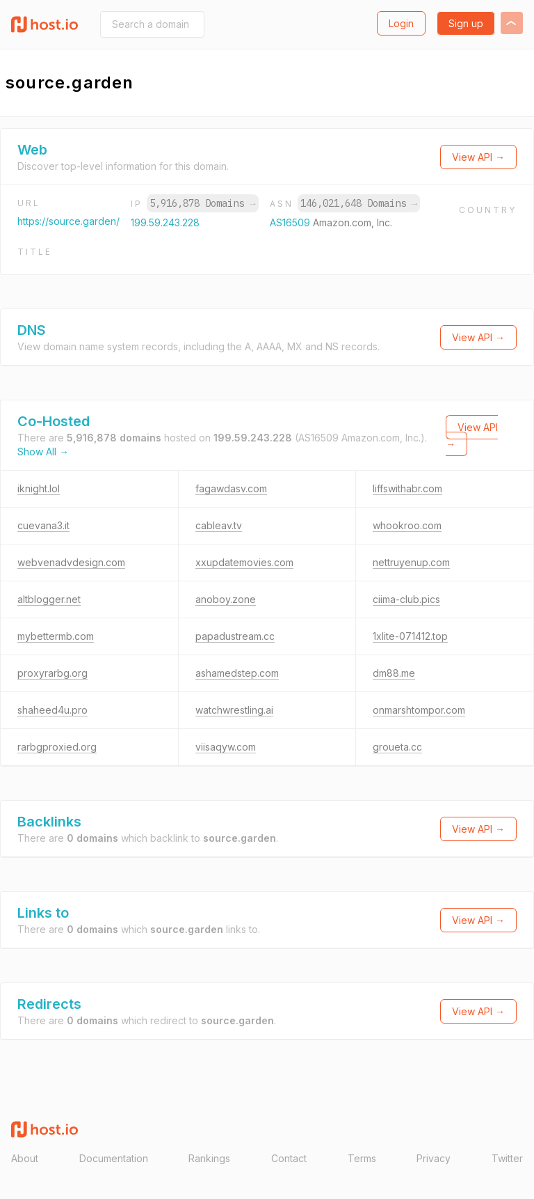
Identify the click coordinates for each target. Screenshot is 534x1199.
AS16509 (291, 222)
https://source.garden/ (68, 221)
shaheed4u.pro (52, 710)
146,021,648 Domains (358, 203)
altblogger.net (49, 599)
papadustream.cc (235, 636)
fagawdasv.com (231, 488)
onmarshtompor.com (419, 710)
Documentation (113, 1158)
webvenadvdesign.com (71, 562)
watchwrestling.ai (234, 710)
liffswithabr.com (407, 488)
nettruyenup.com (411, 562)
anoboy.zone (225, 599)
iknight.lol (38, 488)
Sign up (465, 23)
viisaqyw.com (225, 747)
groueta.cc (397, 747)
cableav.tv (218, 525)
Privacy (433, 1158)
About (24, 1158)
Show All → (43, 451)
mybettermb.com (55, 636)
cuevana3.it (43, 525)
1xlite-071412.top (410, 636)
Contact (289, 1158)
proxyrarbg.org (52, 673)
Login (401, 23)
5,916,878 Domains (202, 203)
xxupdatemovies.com (244, 562)
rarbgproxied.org (57, 747)
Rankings (209, 1158)
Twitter (507, 1158)
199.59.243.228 (165, 222)
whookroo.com (407, 525)
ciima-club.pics (406, 599)
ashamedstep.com (237, 673)
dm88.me (394, 673)
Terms (362, 1158)
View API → (478, 157)
